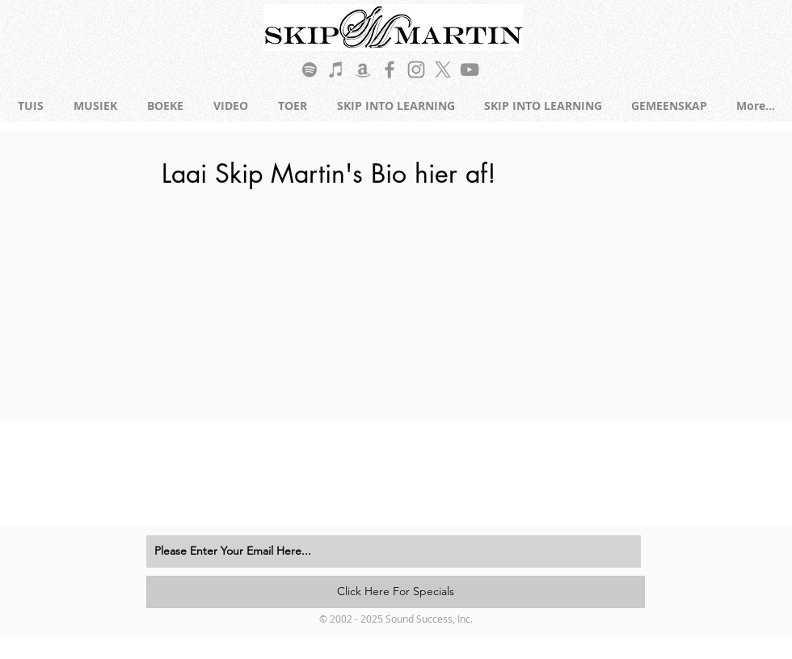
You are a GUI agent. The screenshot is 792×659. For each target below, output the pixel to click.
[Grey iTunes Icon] (336, 69)
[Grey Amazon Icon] (363, 69)
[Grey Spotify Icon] (309, 69)
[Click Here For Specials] (395, 592)
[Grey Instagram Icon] (416, 69)
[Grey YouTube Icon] (469, 69)
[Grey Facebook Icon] (389, 69)
